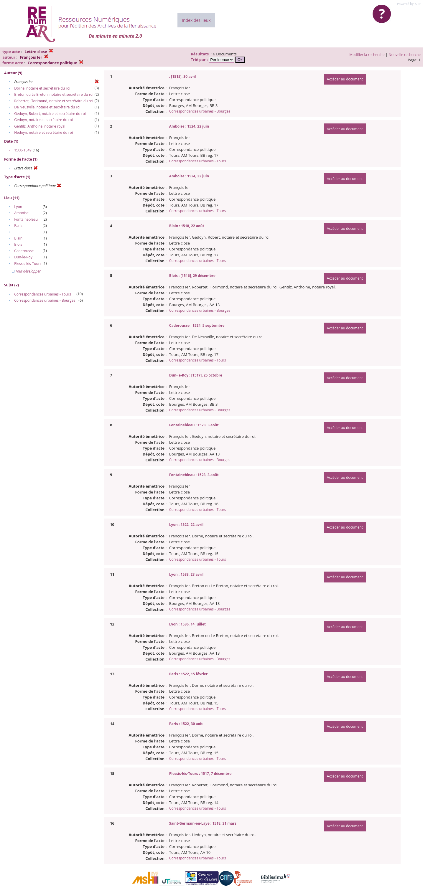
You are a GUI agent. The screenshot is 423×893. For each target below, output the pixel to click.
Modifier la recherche (366, 54)
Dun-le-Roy (23, 257)
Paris (18, 225)
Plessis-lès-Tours (27, 263)
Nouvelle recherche (405, 54)
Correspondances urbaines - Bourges (44, 300)
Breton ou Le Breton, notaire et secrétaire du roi (53, 94)
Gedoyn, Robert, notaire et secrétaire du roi (50, 113)
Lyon (18, 206)
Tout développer (26, 271)
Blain (18, 238)
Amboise (21, 212)
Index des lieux (196, 20)
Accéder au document (345, 79)
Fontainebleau (26, 219)
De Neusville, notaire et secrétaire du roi (47, 107)
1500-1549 (23, 150)
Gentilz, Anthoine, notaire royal (39, 126)
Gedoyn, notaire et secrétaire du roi (43, 119)
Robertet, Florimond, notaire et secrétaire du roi (53, 100)
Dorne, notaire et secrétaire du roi (42, 88)
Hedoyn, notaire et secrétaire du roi (43, 132)
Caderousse (24, 250)
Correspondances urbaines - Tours (42, 294)
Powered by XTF (409, 4)
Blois (18, 244)
